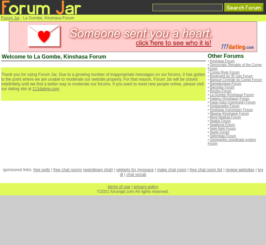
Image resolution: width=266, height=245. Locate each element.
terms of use (119, 186)
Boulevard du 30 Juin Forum (231, 76)
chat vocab (136, 174)
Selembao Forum (223, 136)
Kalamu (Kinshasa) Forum (229, 98)
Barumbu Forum (222, 87)
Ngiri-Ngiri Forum (223, 128)
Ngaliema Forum (222, 125)
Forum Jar (10, 18)
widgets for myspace (134, 169)
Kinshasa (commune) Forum (231, 110)
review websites (239, 169)
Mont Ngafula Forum (225, 117)
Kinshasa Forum (222, 61)
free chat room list (206, 169)
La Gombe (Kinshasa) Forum (232, 95)
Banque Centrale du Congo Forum (236, 80)
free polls (41, 169)
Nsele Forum (219, 132)
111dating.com (45, 88)
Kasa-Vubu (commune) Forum (232, 102)
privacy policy (146, 186)
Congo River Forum (224, 72)
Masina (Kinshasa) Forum (229, 113)
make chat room (171, 169)
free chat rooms (68, 169)
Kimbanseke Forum (224, 106)
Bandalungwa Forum (225, 83)
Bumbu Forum (220, 91)
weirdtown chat (98, 169)
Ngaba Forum (220, 121)
